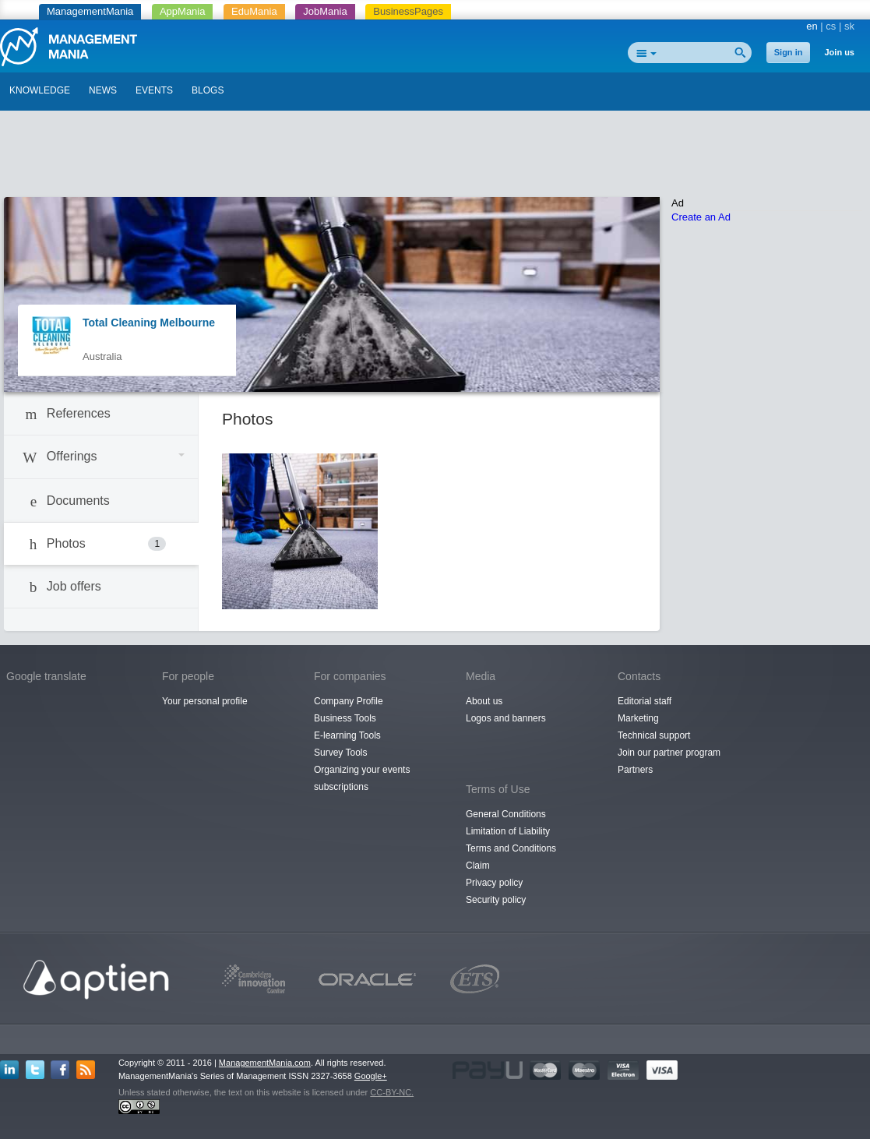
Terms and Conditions (511, 848)
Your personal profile (205, 701)
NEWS (103, 90)
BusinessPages (408, 11)
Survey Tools (340, 752)
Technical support (654, 735)
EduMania (254, 11)
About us (484, 701)
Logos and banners (506, 718)
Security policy (496, 899)
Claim (478, 865)
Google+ (370, 1076)
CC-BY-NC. (392, 1092)
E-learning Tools (347, 735)
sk (849, 26)
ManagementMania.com (265, 1062)
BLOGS (208, 90)
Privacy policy (494, 882)
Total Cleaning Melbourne (149, 322)
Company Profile (348, 701)
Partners (635, 769)
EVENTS (154, 90)
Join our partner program (669, 752)
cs (831, 26)
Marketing (638, 718)
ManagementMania (90, 11)
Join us (839, 52)
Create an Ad (701, 217)
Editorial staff (644, 701)
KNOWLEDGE (39, 90)
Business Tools (345, 718)
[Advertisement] (435, 158)
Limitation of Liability (508, 831)
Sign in (788, 52)
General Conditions (506, 814)
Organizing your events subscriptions (362, 778)
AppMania (183, 11)
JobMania (325, 11)
